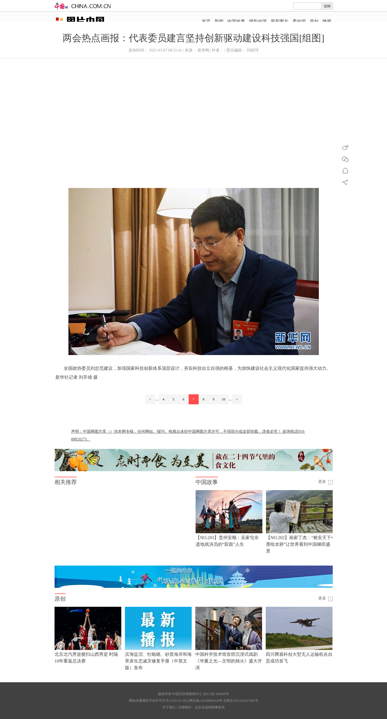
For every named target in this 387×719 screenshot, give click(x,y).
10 (223, 399)
